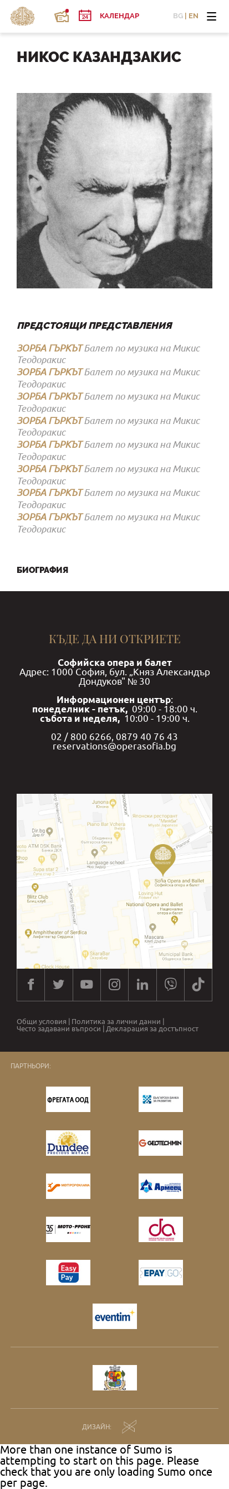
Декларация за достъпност (152, 1029)
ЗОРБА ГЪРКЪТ (49, 348)
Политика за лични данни (116, 1022)
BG (178, 16)
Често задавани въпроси (59, 1029)
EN (194, 16)
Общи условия (42, 1022)
